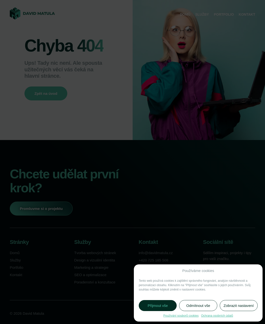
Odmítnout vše (198, 305)
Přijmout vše (158, 305)
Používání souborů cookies (181, 315)
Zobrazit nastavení (239, 305)
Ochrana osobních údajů (217, 315)
